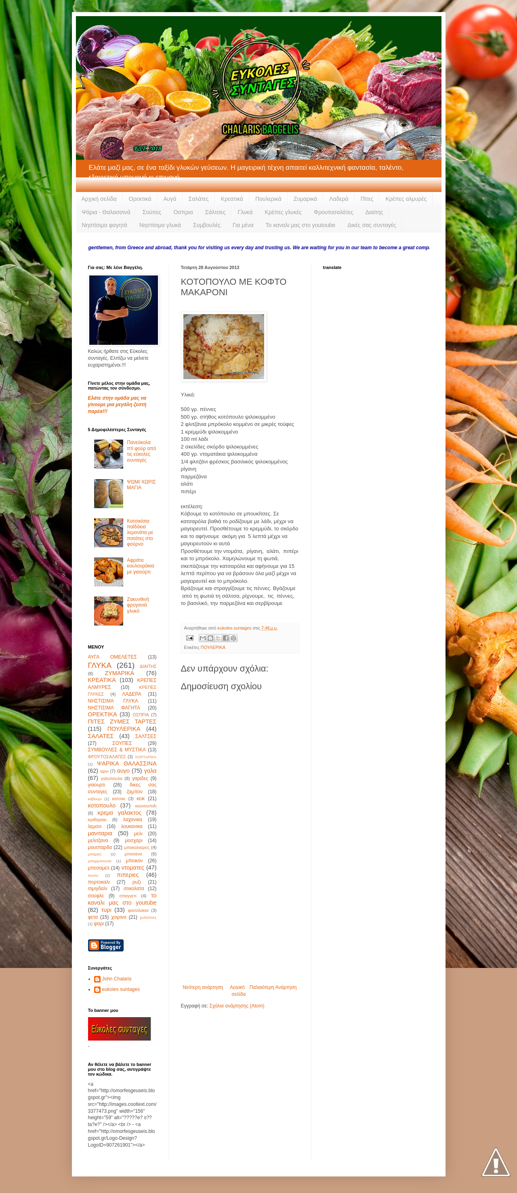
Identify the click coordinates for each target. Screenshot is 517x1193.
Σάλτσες (215, 212)
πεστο (93, 875)
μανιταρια (100, 833)
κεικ (141, 798)
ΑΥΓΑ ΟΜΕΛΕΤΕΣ (112, 657)
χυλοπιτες (148, 917)
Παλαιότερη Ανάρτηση (273, 987)
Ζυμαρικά (305, 199)
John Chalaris (117, 979)
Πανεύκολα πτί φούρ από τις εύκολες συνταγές (141, 451)
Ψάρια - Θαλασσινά (106, 212)
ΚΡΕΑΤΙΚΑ (102, 680)
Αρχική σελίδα (99, 199)
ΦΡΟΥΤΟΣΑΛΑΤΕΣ (107, 756)
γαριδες (140, 778)
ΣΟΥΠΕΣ (122, 743)
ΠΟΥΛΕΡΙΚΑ (213, 647)
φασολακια (138, 910)
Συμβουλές (207, 225)
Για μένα (243, 225)
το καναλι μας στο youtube (122, 899)
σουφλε (96, 896)
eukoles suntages (121, 989)
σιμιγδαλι (97, 888)
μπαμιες (95, 854)
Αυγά (170, 199)
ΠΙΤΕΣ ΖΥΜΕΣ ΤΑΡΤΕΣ (122, 721)
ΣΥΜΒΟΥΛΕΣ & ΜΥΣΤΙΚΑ (117, 750)
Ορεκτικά (140, 199)
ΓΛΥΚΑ (100, 665)
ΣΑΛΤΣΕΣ (146, 736)
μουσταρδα (100, 847)
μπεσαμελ (98, 868)
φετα (93, 917)
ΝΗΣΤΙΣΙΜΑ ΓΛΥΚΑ (113, 701)
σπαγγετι (127, 895)
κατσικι (118, 798)
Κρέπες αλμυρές (406, 199)
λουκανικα (131, 826)
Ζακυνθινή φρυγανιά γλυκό (138, 605)
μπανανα (133, 853)
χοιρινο (118, 917)
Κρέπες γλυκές (283, 212)
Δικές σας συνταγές (371, 225)
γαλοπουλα (111, 778)
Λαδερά (339, 199)
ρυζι (136, 882)
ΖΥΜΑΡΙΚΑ (119, 673)
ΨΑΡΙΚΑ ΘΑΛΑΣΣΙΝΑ (126, 763)
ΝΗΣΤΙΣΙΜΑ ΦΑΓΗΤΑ (114, 708)
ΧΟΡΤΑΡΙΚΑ (146, 757)
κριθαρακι (97, 819)
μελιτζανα (98, 840)
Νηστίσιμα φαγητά (104, 225)
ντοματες (133, 867)
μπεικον (134, 860)
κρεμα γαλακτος (120, 812)
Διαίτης (374, 212)
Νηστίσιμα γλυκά (160, 225)
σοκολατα (134, 888)
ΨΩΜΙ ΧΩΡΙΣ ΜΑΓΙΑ (141, 484)
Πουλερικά (268, 199)
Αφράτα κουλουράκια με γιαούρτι (140, 566)
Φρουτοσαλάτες (333, 212)
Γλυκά (245, 212)
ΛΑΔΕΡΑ (131, 694)
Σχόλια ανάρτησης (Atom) (236, 1006)
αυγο (123, 771)
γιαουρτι (96, 785)
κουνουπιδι (146, 805)
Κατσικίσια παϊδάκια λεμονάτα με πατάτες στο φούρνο (140, 532)
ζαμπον (135, 792)
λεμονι (95, 826)
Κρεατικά (232, 199)
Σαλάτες (199, 199)
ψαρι (99, 923)
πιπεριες (128, 875)
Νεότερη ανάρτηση (203, 987)
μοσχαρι (133, 840)
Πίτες (367, 199)
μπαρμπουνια (99, 861)
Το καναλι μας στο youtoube (301, 225)
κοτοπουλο (102, 805)
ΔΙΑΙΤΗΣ (148, 666)
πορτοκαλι (99, 882)
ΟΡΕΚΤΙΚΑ (102, 714)
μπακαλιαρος (136, 847)
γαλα (150, 771)
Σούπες (152, 212)
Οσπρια (183, 212)
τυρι (106, 910)
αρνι (104, 771)
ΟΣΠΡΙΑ (140, 714)
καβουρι (95, 799)
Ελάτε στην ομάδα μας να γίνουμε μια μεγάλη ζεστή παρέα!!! (117, 405)
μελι (138, 833)
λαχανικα (132, 819)
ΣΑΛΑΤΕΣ (101, 736)
